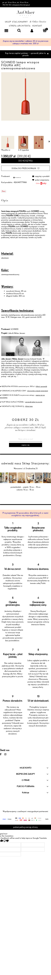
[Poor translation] (6, 841)
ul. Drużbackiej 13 (30, 468)
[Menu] (6, 30)
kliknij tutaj (29, 406)
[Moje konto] (32, 30)
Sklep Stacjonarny (16, 22)
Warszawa (18, 468)
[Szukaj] (19, 30)
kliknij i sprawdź (41, 386)
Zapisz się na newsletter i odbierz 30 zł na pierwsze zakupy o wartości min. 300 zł (25, 42)
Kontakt (37, 26)
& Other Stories (38, 22)
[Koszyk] (44, 30)
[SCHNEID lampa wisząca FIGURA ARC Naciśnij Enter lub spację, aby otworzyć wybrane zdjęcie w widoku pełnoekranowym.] (25, 96)
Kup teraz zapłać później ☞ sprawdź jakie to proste (25, 54)
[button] (49, 141)
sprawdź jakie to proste (33, 402)
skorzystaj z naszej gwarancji (37, 391)
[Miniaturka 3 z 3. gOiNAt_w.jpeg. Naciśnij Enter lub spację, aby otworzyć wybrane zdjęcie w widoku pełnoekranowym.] (39, 142)
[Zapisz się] (25, 445)
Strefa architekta (20, 26)
